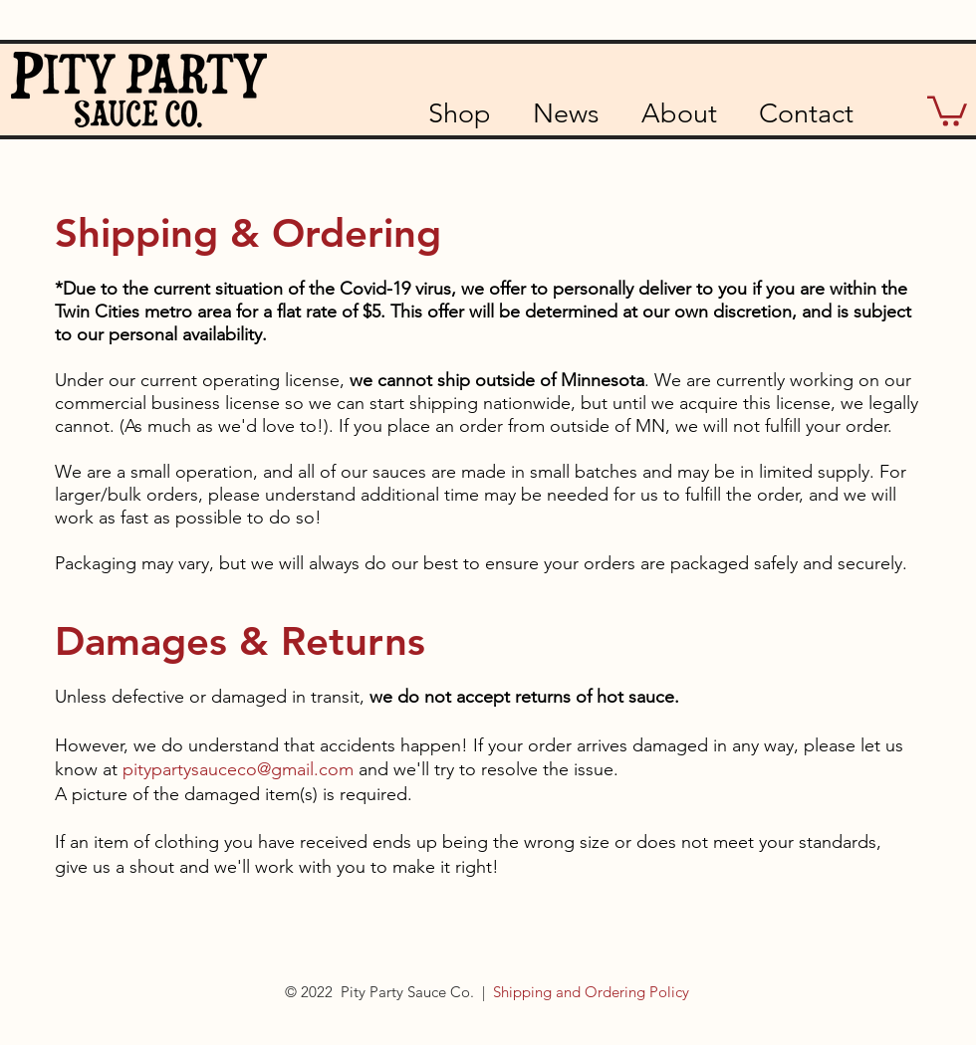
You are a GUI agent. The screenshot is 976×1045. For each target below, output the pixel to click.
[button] (947, 109)
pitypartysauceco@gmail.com (238, 769)
